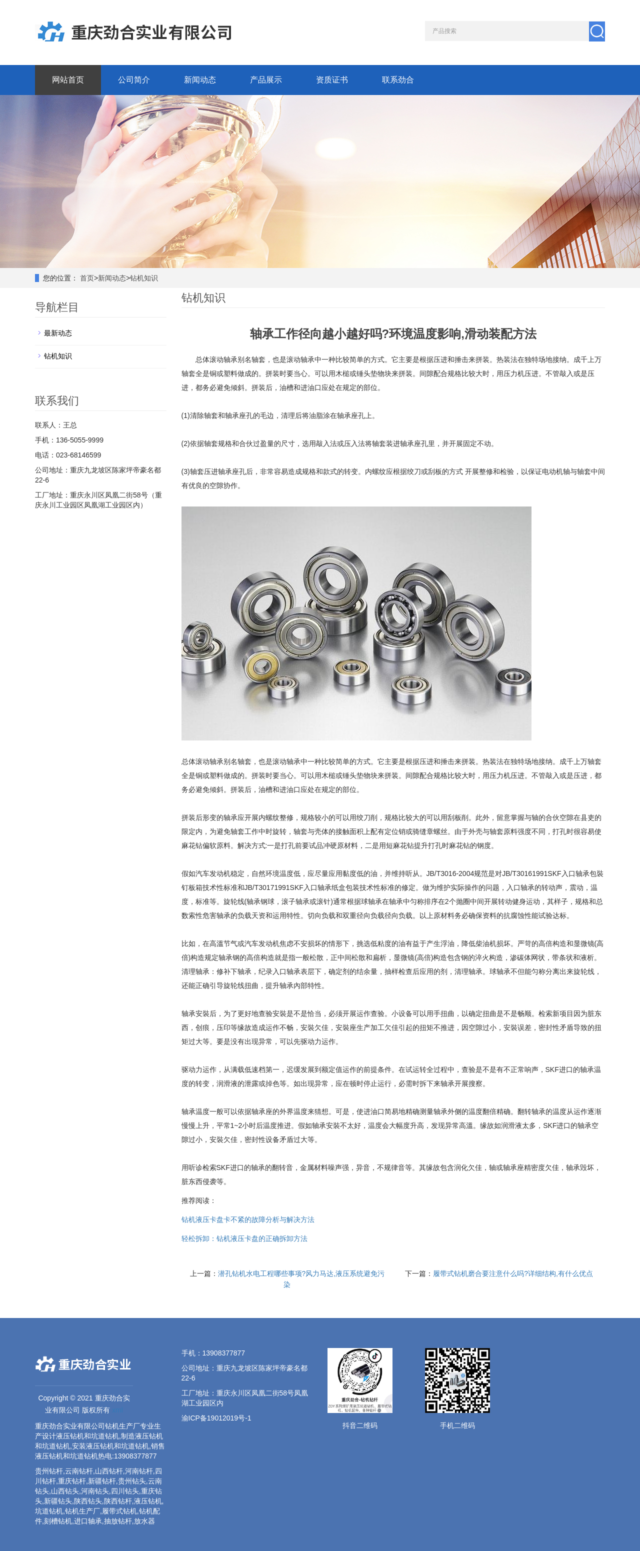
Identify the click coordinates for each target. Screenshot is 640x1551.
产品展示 (266, 80)
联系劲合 (398, 80)
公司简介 (134, 80)
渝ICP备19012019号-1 (217, 1418)
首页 (87, 278)
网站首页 (68, 80)
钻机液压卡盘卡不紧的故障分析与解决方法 (248, 1220)
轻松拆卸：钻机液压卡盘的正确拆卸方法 (245, 1238)
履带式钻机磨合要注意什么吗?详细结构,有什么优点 (513, 1274)
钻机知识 (144, 278)
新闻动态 (200, 80)
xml (117, 1410)
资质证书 (332, 80)
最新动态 (58, 333)
